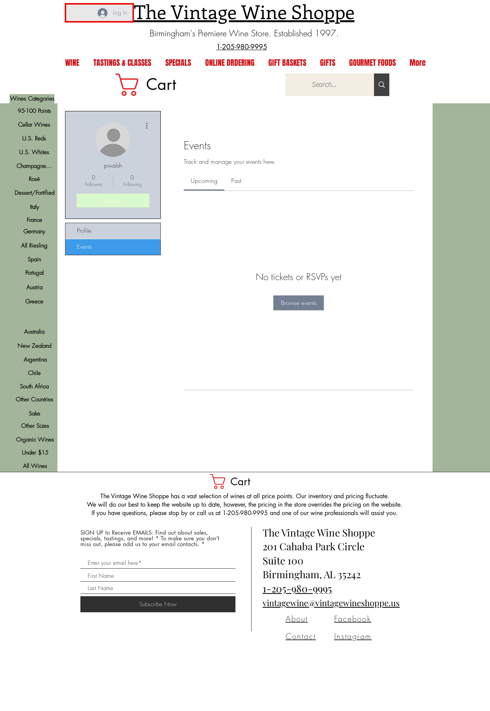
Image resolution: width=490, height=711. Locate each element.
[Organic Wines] (35, 439)
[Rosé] (34, 179)
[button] (238, 481)
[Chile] (34, 373)
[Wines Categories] (32, 98)
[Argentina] (35, 359)
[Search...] (324, 84)
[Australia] (34, 331)
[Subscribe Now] (157, 604)
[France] (34, 220)
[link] (158, 84)
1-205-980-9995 (297, 588)
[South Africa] (34, 386)
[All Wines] (35, 466)
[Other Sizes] (35, 426)
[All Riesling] (34, 245)
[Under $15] (35, 452)
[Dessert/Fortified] (34, 193)
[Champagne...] (34, 166)
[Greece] (34, 301)
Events (84, 247)
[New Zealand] (34, 346)
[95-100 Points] (34, 111)
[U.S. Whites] (34, 152)
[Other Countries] (34, 399)
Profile (84, 231)
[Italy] (34, 207)
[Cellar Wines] (34, 124)
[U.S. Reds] (34, 138)
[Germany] (34, 231)
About (297, 618)
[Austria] (34, 287)
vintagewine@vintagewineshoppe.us (331, 602)
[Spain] (34, 259)
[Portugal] (34, 272)
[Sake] (34, 413)
